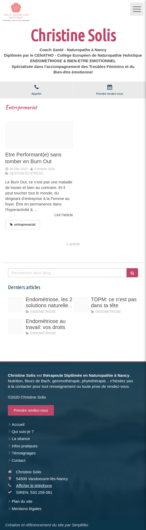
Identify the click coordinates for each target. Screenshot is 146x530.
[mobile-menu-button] (136, 9)
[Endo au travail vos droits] (16, 326)
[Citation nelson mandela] (39, 135)
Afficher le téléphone (34, 485)
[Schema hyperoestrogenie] (16, 304)
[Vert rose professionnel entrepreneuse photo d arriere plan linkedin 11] (81, 304)
